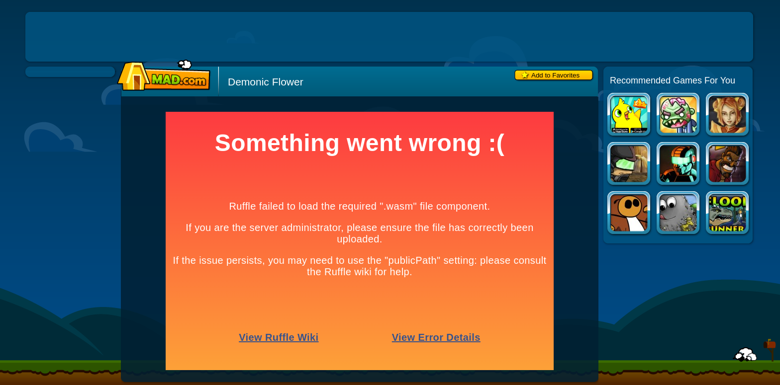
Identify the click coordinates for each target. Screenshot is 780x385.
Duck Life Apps (629, 115)
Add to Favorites (555, 75)
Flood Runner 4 (728, 213)
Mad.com (161, 75)
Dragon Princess (728, 115)
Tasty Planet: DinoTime (678, 213)
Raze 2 (629, 164)
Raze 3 (678, 164)
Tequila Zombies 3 (728, 164)
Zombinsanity (678, 115)
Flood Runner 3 (629, 213)
